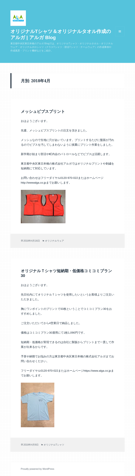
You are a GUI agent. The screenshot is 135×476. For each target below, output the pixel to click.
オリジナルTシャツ (54, 444)
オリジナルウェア (54, 240)
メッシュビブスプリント (43, 111)
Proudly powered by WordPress (37, 469)
